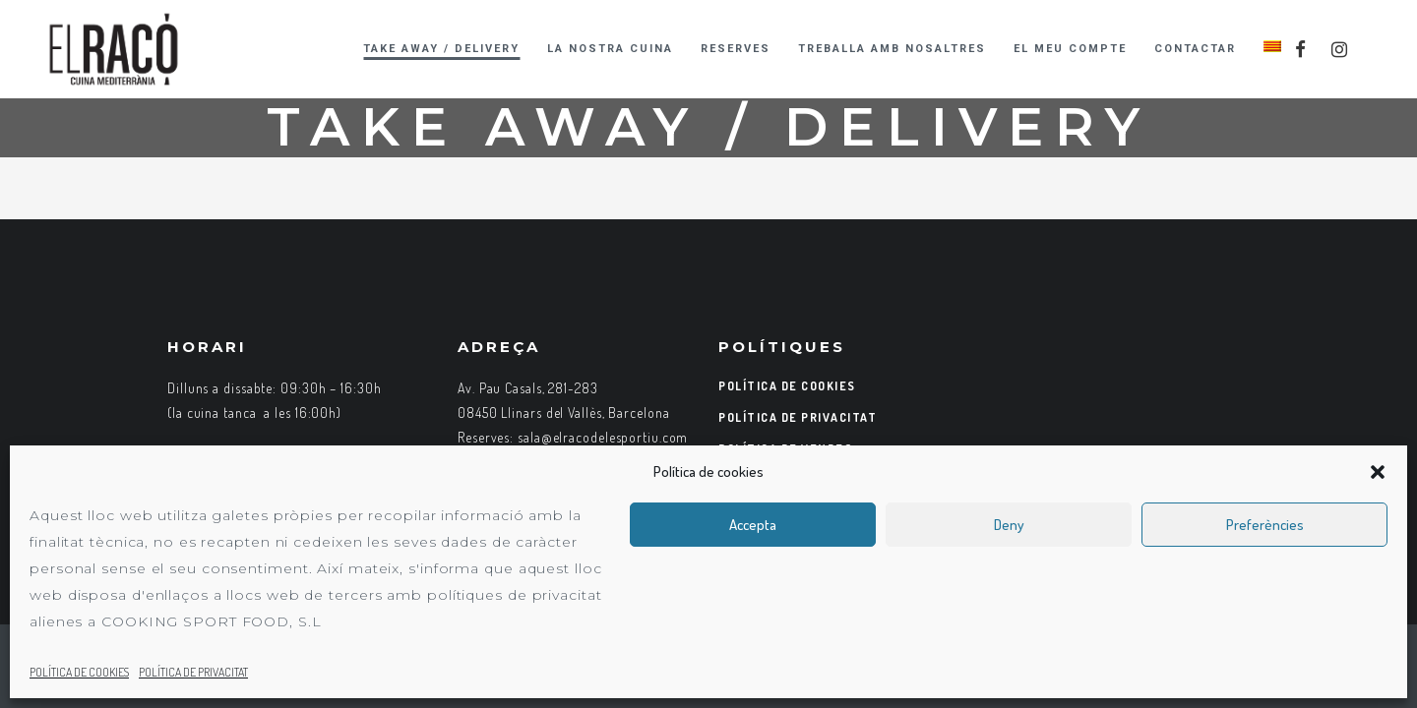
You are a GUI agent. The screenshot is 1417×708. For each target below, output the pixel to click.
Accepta (752, 524)
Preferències (1265, 524)
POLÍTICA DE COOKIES (79, 672)
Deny (1009, 524)
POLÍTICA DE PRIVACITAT (193, 672)
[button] (1377, 472)
